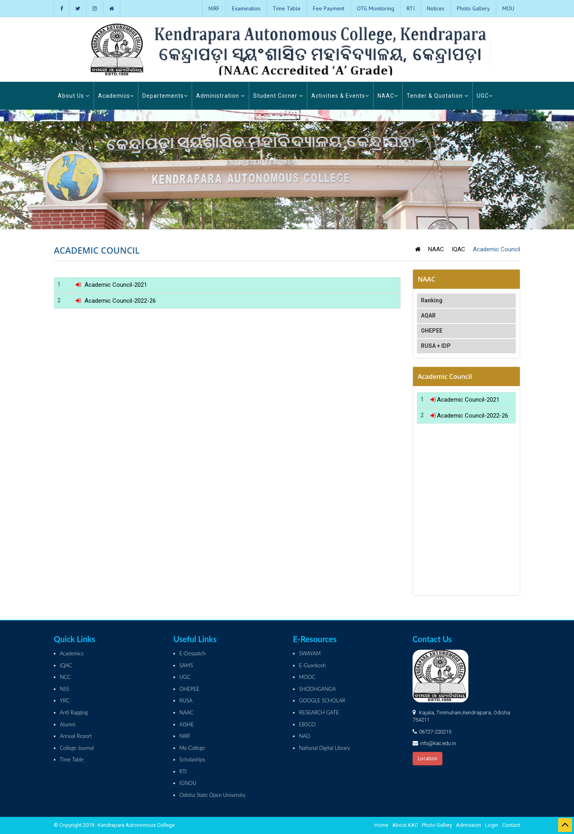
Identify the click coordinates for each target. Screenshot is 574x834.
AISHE (186, 724)
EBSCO (307, 724)
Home (381, 825)
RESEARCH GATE (319, 712)
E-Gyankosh (312, 665)
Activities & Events (340, 96)
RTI (411, 8)
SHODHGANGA (317, 689)
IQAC (458, 249)
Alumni (67, 724)
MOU (508, 8)
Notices (435, 8)
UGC (485, 96)
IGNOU (188, 783)
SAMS (186, 665)
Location (427, 758)
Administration (220, 96)
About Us (74, 96)
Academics (116, 96)
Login (491, 825)
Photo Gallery (473, 8)
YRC (64, 700)
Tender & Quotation (437, 96)
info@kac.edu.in (438, 743)
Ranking (431, 300)
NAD (304, 736)
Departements (165, 96)
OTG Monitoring (375, 8)
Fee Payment (328, 8)
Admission (468, 825)
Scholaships (192, 759)
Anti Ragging (74, 712)
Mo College (192, 748)
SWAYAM (310, 653)
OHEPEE (431, 330)
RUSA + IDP (436, 346)
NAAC (387, 96)
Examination (246, 8)
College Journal (77, 748)
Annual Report (76, 736)
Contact (511, 825)
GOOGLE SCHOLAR (322, 700)
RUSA (186, 700)
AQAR (428, 315)
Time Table (287, 8)
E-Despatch (192, 653)
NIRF (214, 8)
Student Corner (278, 96)
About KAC (405, 825)
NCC (65, 677)
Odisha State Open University (212, 795)
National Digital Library (324, 748)
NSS (64, 689)
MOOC (307, 677)
